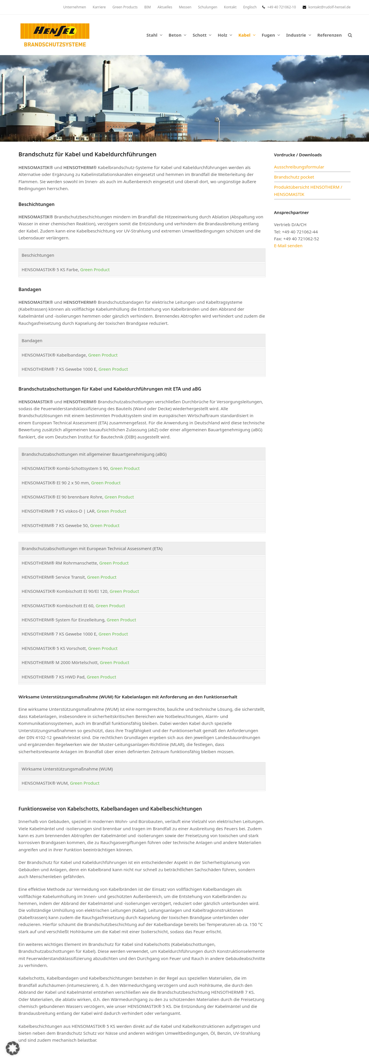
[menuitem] (250, 7)
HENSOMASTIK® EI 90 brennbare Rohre (62, 497)
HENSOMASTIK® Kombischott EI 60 (57, 605)
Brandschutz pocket (294, 177)
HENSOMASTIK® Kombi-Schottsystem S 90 (65, 468)
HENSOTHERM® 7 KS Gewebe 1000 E (59, 369)
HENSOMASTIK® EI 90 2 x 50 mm (55, 482)
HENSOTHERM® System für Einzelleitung (63, 620)
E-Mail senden (288, 245)
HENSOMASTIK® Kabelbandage (54, 355)
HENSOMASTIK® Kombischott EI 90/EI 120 (64, 591)
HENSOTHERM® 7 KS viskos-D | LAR (58, 511)
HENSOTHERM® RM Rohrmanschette (59, 563)
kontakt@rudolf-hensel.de (329, 7)
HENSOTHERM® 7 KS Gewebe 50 (55, 525)
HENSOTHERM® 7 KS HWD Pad (53, 677)
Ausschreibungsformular (299, 167)
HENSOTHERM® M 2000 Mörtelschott (59, 662)
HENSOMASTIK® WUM (45, 783)
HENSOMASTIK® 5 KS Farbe (50, 269)
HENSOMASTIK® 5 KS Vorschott (54, 648)
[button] (350, 35)
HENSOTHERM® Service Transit (53, 577)
